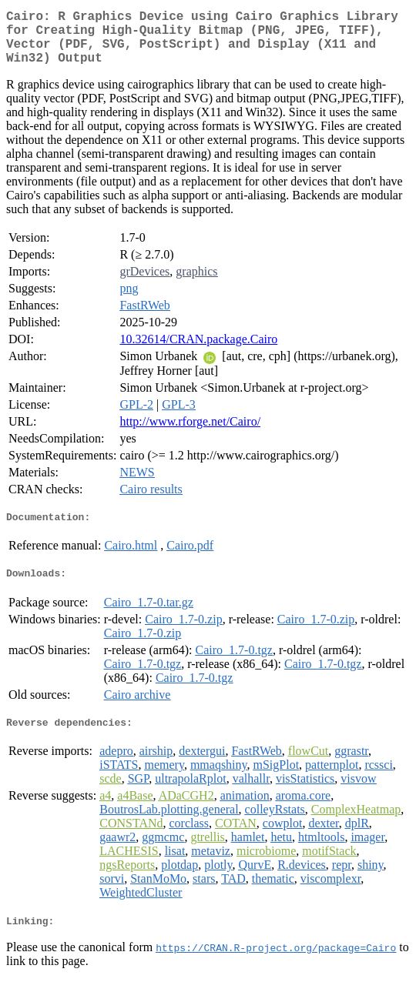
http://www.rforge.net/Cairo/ (189, 433)
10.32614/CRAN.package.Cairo (198, 351)
